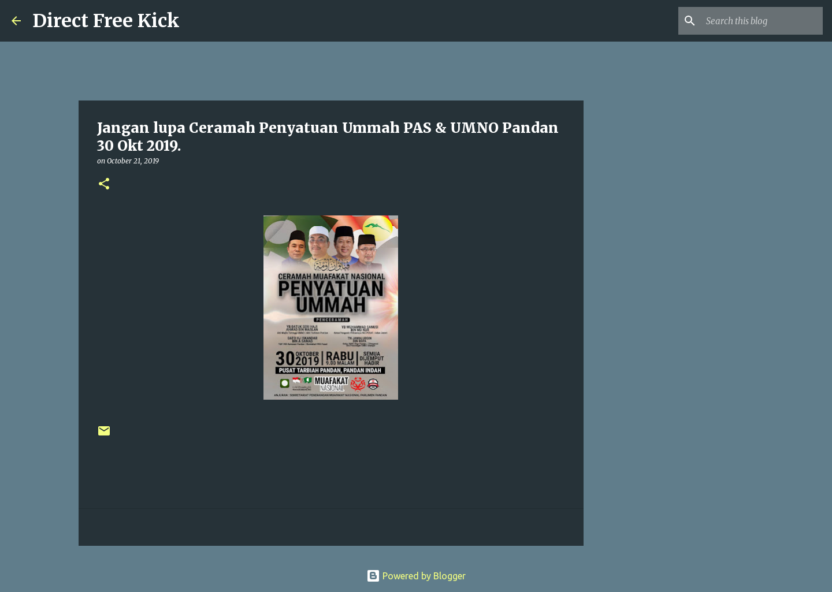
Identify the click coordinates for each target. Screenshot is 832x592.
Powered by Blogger (416, 576)
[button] (104, 184)
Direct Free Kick (106, 20)
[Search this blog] (762, 21)
